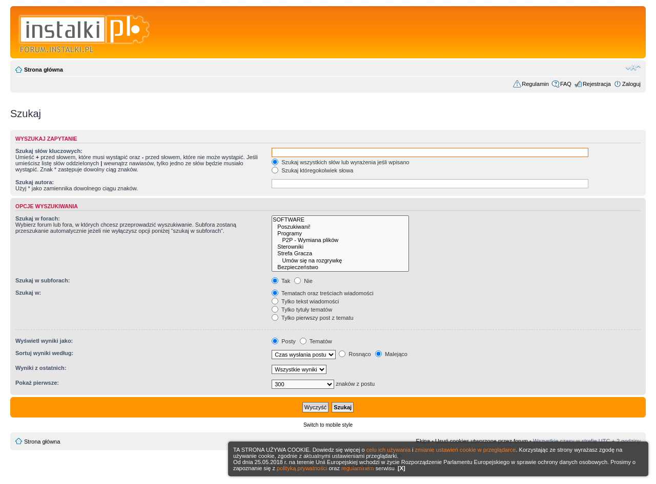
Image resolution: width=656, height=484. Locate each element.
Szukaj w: (28, 293)
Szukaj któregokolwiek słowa (312, 170)
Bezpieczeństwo (340, 267)
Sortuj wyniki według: (44, 353)
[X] (401, 468)
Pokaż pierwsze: (37, 383)
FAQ (565, 84)
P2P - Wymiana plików (340, 240)
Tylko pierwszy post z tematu (312, 318)
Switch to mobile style (328, 425)
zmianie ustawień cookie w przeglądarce (465, 450)
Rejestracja (597, 84)
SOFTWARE (340, 219)
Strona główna (43, 70)
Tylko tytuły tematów (302, 309)
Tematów (316, 341)
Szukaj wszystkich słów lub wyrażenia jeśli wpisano (340, 162)
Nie (303, 281)
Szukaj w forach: (37, 218)
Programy (340, 233)
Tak (281, 281)
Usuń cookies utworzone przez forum (481, 441)
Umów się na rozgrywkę (340, 260)
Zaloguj (631, 84)
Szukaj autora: (34, 182)
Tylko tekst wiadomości (305, 301)
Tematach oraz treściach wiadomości (323, 293)
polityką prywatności (302, 468)
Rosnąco (355, 354)
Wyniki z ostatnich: (40, 368)
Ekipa (423, 441)
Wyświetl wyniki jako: (44, 341)
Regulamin (535, 84)
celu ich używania (388, 450)
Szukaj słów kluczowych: (49, 151)
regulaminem (357, 468)
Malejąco (391, 354)
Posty (284, 341)
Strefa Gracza (340, 253)
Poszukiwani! (340, 227)
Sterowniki (340, 247)
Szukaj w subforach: (42, 280)
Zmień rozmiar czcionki (633, 67)
